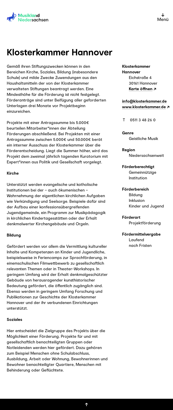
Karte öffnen (141, 88)
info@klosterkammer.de (144, 101)
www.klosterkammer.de (144, 106)
